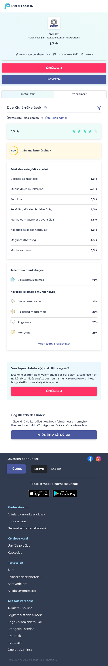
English (56, 468)
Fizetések (15, 642)
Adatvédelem (17, 584)
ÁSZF (11, 570)
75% (94, 279)
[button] (99, 108)
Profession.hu (22, 6)
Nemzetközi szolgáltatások (27, 528)
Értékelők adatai (56, 118)
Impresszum (17, 521)
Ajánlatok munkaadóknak (26, 514)
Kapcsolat (15, 552)
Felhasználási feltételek (24, 577)
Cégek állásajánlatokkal (25, 622)
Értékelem (54, 67)
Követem (54, 79)
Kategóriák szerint (21, 629)
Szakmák (14, 636)
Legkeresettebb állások (25, 615)
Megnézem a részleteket (54, 343)
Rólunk (16, 468)
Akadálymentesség (22, 591)
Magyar (39, 468)
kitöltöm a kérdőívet (54, 434)
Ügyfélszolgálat (19, 545)
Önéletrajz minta (20, 649)
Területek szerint (20, 608)
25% (94, 301)
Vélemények (80, 94)
